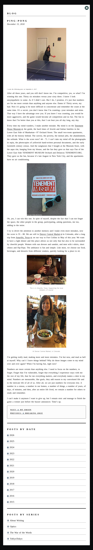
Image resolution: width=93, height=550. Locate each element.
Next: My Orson (20, 410)
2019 (10, 477)
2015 (10, 502)
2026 (10, 435)
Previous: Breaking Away (26, 413)
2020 (10, 471)
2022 (10, 459)
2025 (10, 441)
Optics (11, 526)
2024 (10, 447)
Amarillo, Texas (23, 237)
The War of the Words (19, 532)
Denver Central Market (50, 234)
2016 (10, 496)
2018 (10, 484)
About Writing (15, 520)
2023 (10, 453)
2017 (10, 490)
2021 (10, 465)
